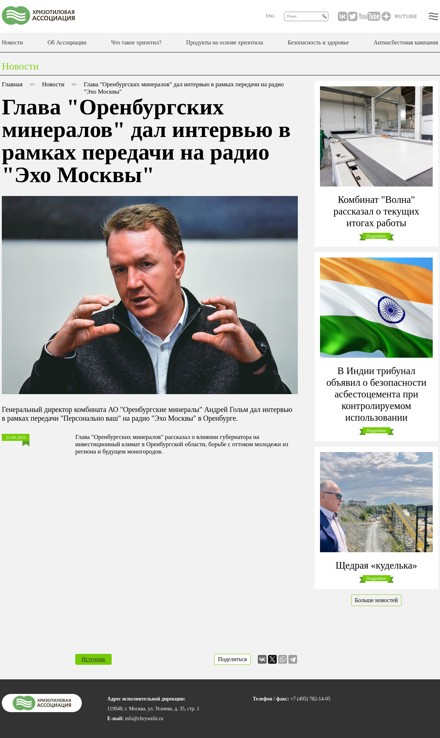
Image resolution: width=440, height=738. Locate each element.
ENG (270, 16)
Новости (12, 42)
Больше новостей (376, 600)
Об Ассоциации (67, 42)
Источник (93, 659)
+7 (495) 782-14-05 (310, 699)
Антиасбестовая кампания (405, 42)
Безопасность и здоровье (318, 42)
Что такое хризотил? (136, 42)
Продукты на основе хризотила (224, 42)
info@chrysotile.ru (144, 718)
